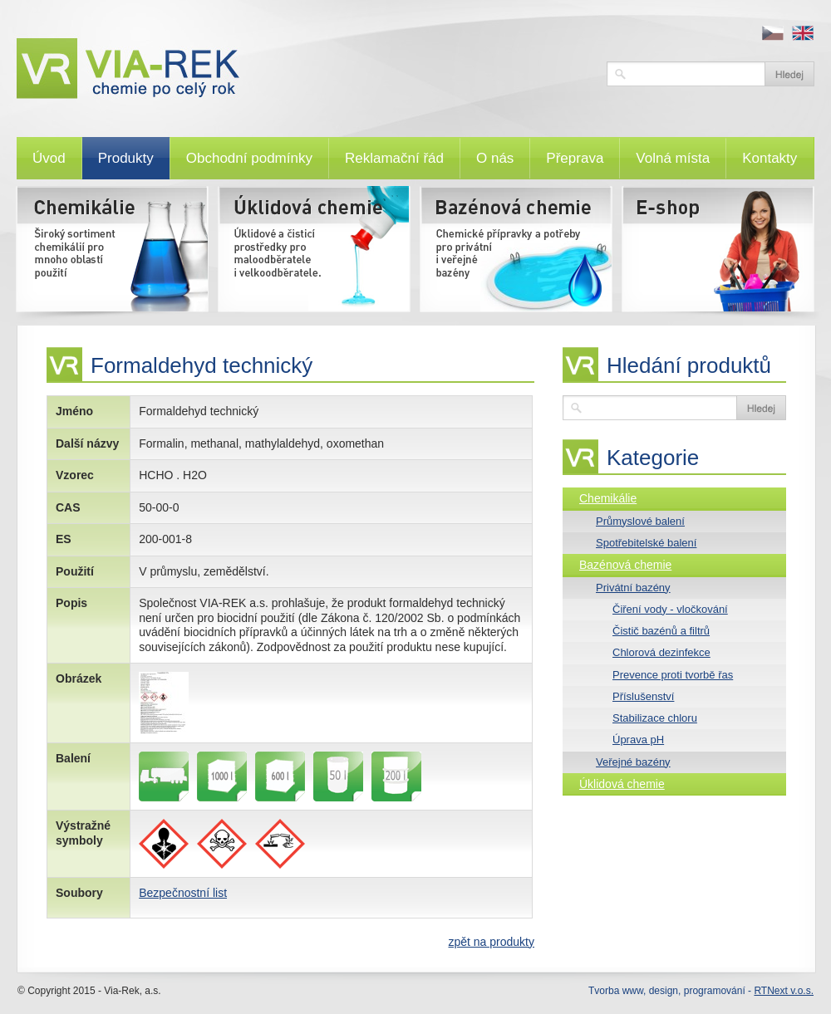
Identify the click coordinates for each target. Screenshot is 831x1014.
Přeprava (574, 158)
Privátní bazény (633, 587)
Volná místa (673, 158)
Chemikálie (608, 498)
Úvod (49, 158)
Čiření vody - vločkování (670, 609)
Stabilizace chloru (654, 718)
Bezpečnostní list (183, 892)
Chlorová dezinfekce (661, 652)
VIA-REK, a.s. (303, 68)
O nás (495, 158)
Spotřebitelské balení (646, 542)
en (803, 33)
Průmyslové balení (640, 521)
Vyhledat (789, 73)
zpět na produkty (491, 941)
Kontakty (769, 158)
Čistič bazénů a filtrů (661, 631)
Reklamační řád (394, 158)
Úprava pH (638, 739)
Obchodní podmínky (249, 158)
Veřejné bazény (633, 762)
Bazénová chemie (625, 564)
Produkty (126, 158)
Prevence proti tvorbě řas (672, 675)
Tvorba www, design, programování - (701, 991)
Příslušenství (643, 696)
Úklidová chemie (622, 784)
